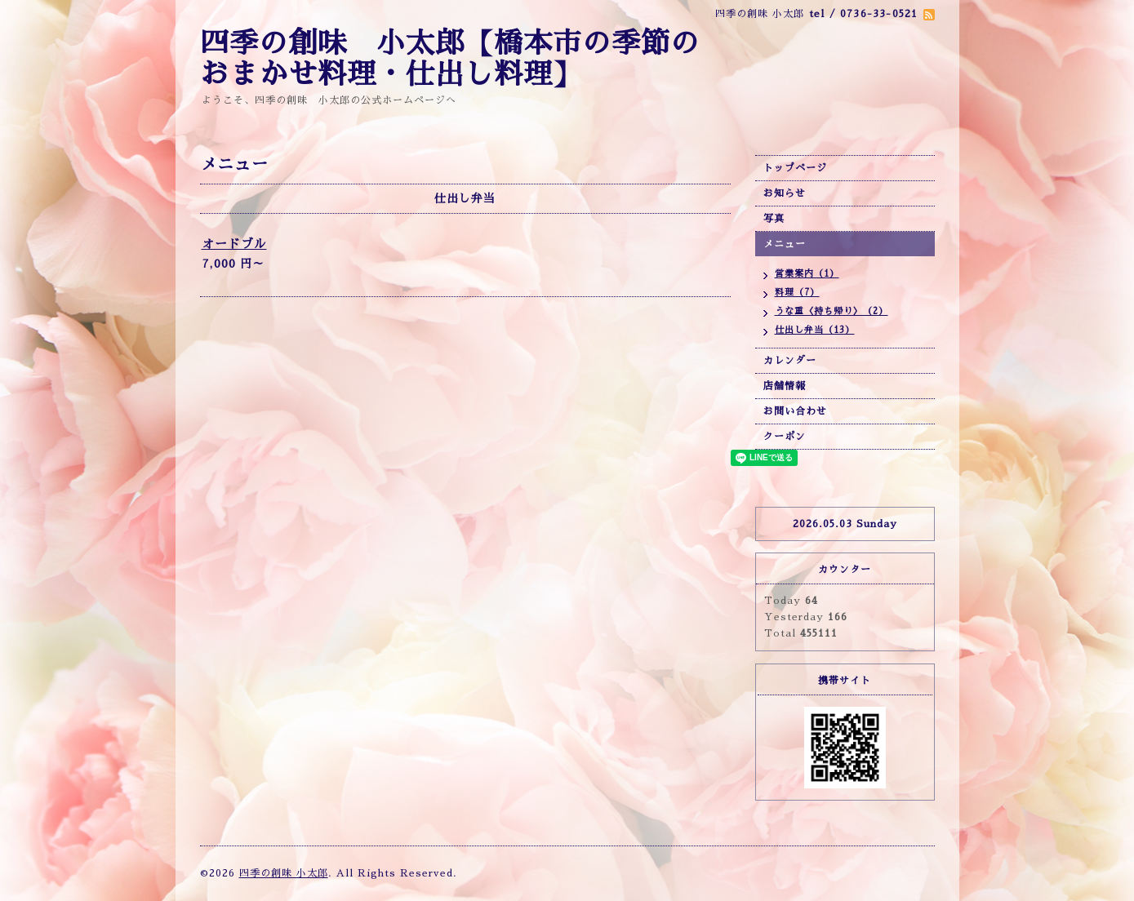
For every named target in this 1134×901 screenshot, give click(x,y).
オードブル (234, 243)
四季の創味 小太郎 (283, 873)
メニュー (784, 244)
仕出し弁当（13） (815, 330)
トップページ (795, 168)
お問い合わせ (795, 411)
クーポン (784, 437)
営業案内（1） (807, 273)
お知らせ (784, 193)
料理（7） (797, 292)
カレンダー (789, 361)
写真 (774, 219)
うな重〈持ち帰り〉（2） (831, 311)
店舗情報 (784, 386)
